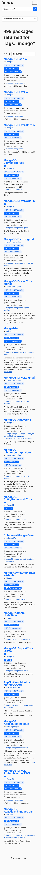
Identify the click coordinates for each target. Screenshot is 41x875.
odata (26, 671)
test (24, 352)
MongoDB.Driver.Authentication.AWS (17, 771)
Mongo (16, 352)
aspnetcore (10, 705)
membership (8, 708)
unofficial (7, 265)
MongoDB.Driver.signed (19, 377)
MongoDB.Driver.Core (18, 125)
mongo (16, 83)
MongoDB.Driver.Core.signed (18, 282)
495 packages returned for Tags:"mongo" (19, 37)
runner (6, 355)
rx (4, 838)
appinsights (23, 748)
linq (20, 599)
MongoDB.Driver (14, 92)
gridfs (26, 228)
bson (25, 83)
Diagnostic (21, 438)
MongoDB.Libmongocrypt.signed (18, 451)
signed (30, 263)
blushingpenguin (12, 727)
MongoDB (10, 62)
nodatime (9, 639)
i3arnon (9, 578)
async (24, 599)
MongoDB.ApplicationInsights (16, 722)
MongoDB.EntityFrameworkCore (18, 498)
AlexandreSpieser (13, 687)
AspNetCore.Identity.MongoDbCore (17, 683)
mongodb (9, 83)
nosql (21, 83)
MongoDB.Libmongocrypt (14, 161)
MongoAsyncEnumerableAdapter (19, 574)
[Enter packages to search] (17, 9)
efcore (26, 519)
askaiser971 (11, 538)
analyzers (20, 436)
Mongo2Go (11, 328)
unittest (31, 559)
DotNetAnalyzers (10, 438)
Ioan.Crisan (11, 242)
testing (25, 559)
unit (21, 352)
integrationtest (9, 561)
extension (15, 838)
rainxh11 (9, 814)
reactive (9, 838)
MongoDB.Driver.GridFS (19, 201)
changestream (29, 835)
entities (22, 838)
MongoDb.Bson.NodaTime (14, 614)
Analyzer (28, 438)
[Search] (35, 9)
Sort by (7, 53)
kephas (18, 242)
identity (31, 705)
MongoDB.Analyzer (16, 420)
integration (30, 352)
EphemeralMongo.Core (19, 535)
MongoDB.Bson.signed (19, 239)
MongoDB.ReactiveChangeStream (19, 810)
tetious (9, 618)
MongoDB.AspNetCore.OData (19, 649)
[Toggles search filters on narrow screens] (34, 19)
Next (26, 858)
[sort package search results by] (23, 54)
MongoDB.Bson (14, 59)
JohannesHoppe (12, 331)
